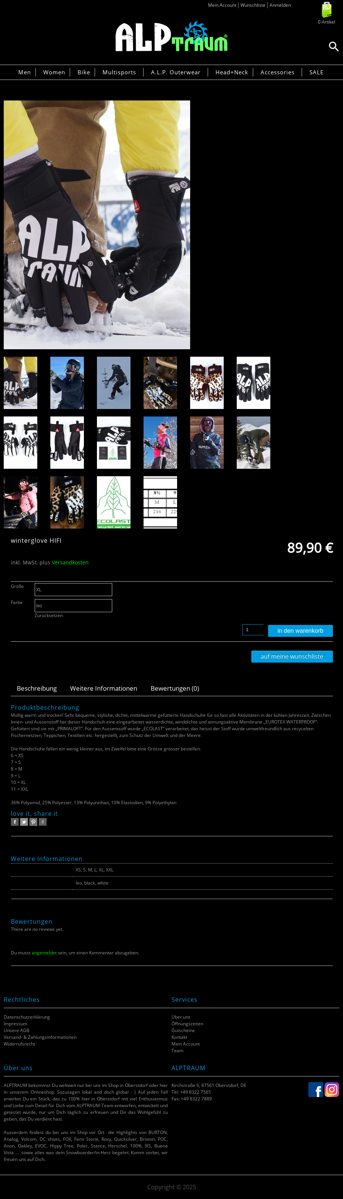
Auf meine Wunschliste (292, 656)
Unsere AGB (16, 1030)
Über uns (181, 1017)
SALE (316, 72)
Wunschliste (252, 5)
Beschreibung (37, 688)
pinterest (33, 822)
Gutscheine (183, 1030)
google (43, 822)
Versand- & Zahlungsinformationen (40, 1037)
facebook (15, 822)
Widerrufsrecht (19, 1044)
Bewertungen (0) (175, 688)
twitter (24, 822)
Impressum (15, 1023)
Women (54, 72)
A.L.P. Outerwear (176, 72)
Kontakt (179, 1037)
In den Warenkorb (300, 631)
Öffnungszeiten (187, 1023)
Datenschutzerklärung (27, 1017)
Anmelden (280, 5)
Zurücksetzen (49, 615)
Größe (17, 586)
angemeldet (44, 952)
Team (177, 1050)
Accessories (278, 72)
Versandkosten (70, 562)
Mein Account (222, 5)
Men (24, 72)
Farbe (17, 602)
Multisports (119, 72)
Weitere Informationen (103, 688)
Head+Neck (231, 72)
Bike (84, 72)
